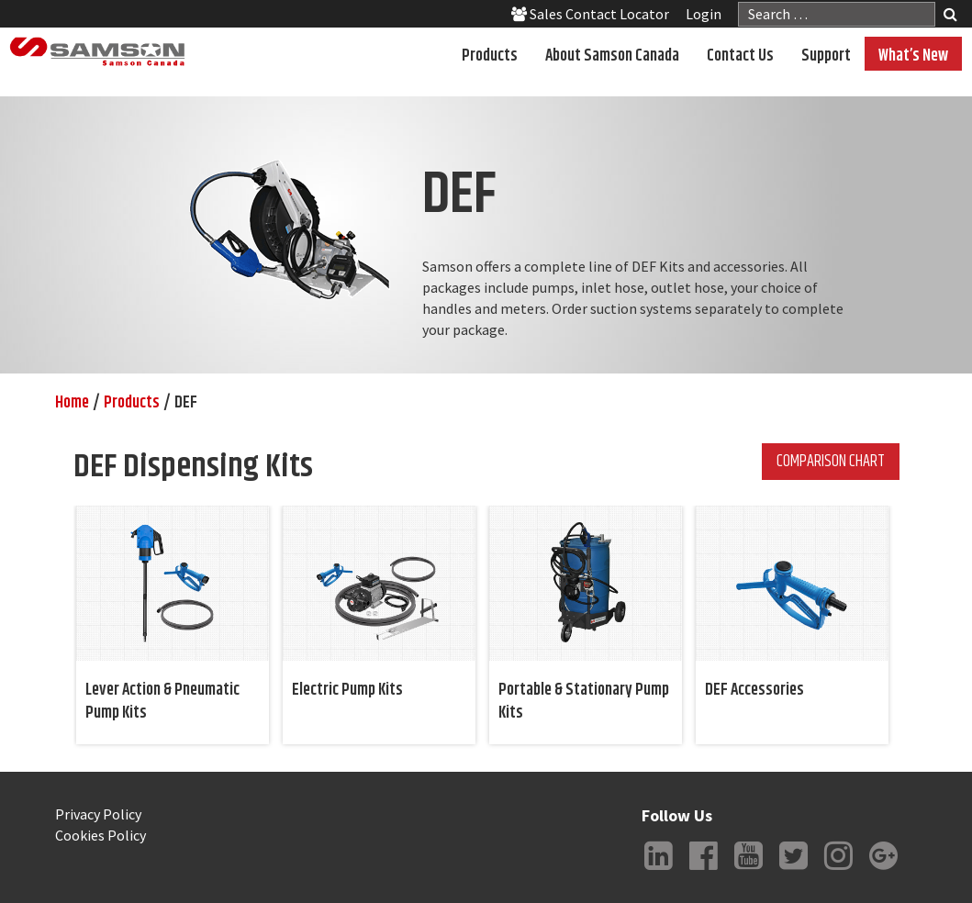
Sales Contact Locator (590, 14)
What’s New (913, 56)
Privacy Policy (98, 814)
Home (72, 403)
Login (703, 14)
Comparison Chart (830, 461)
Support (826, 56)
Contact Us (740, 56)
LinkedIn (658, 870)
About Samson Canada (612, 56)
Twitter (793, 870)
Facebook (703, 870)
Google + (882, 870)
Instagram (838, 870)
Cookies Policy (100, 835)
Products (490, 56)
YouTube (748, 870)
